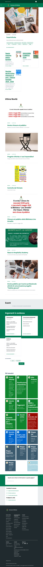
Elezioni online (8, 529)
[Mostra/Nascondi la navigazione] (1, 5)
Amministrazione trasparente (17, 518)
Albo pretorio (16, 521)
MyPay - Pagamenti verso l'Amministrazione (9, 536)
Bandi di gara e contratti (16, 526)
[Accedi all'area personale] (36, 1)
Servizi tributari (8, 528)
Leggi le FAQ (24, 526)
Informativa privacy (25, 516)
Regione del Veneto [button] (8, 1)
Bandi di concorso (17, 524)
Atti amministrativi (17, 522)
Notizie (8, 122)
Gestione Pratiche (9, 533)
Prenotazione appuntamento (8, 517)
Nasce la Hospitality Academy (17, 252)
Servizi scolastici (8, 526)
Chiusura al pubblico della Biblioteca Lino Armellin (21, 220)
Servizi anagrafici (9, 531)
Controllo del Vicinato (14, 188)
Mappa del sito (8, 560)
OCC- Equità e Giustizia (8, 520)
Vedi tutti (21, 363)
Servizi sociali (8, 524)
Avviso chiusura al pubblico (16, 125)
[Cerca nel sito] (37, 5)
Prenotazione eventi (9, 523)
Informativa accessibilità (24, 520)
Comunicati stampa (25, 529)
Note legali (24, 528)
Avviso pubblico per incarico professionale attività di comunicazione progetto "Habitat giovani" (22, 286)
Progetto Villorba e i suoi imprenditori (20, 156)
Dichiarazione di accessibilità (24, 524)
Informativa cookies (25, 518)
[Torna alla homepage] (12, 510)
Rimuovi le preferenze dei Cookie (11, 563)
